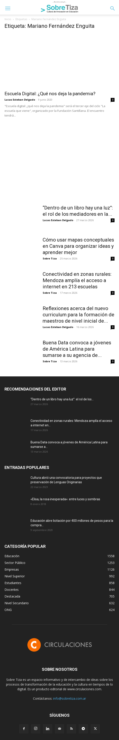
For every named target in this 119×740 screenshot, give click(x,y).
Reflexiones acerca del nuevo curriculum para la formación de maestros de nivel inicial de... (78, 315)
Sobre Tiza (50, 258)
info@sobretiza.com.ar (69, 698)
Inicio (7, 19)
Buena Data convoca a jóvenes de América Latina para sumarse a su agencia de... (77, 349)
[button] (7, 8)
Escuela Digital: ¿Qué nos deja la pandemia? (49, 93)
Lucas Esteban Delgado (19, 99)
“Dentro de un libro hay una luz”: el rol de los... (62, 399)
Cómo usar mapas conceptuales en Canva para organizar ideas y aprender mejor (78, 246)
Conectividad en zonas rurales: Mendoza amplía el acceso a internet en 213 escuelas (77, 280)
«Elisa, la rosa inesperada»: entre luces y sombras (65, 499)
